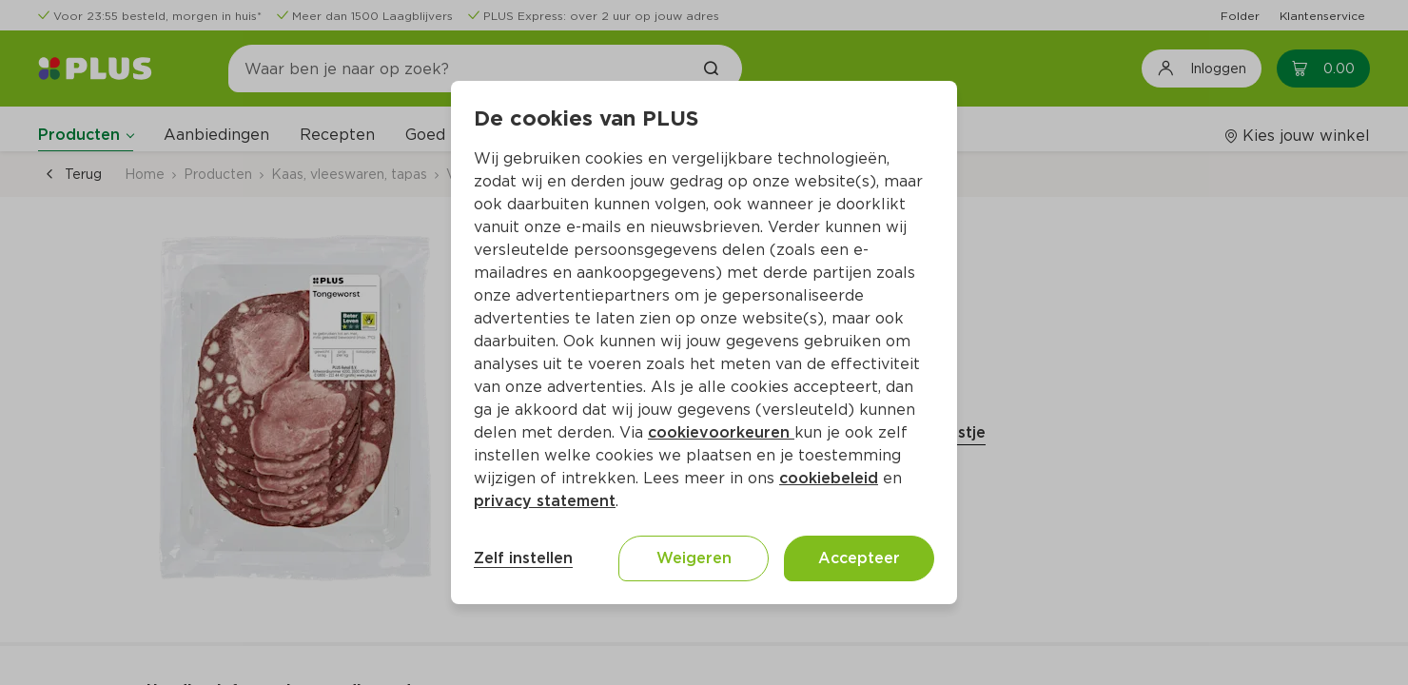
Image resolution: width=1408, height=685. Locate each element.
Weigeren (694, 558)
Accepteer (859, 558)
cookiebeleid (828, 478)
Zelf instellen (523, 558)
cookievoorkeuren (721, 432)
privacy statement (545, 501)
